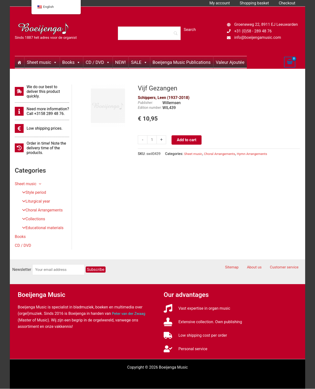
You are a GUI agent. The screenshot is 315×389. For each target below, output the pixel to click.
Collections (32, 219)
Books (71, 62)
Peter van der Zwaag (130, 313)
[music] (197, 308)
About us (260, 267)
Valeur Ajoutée (230, 62)
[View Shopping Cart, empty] (289, 62)
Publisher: (145, 103)
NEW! (120, 62)
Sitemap (241, 267)
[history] (42, 148)
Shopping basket (257, 3)
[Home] (19, 62)
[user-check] (185, 349)
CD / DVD (98, 62)
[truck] (195, 335)
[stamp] (203, 322)
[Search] (149, 33)
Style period (32, 192)
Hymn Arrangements (256, 154)
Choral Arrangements (41, 210)
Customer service (287, 267)
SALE (139, 62)
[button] (38, 183)
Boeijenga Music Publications (182, 62)
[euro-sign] (39, 128)
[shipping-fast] (42, 91)
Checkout (288, 3)
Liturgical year (34, 201)
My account (224, 3)
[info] (42, 111)
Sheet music (42, 62)
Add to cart (187, 140)
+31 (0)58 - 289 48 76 (253, 31)
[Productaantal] (152, 140)
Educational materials (41, 228)
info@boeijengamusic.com (257, 37)
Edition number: (150, 108)
